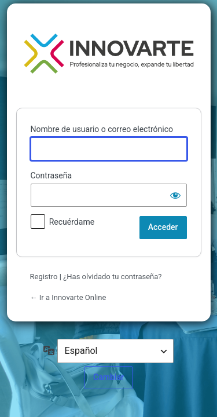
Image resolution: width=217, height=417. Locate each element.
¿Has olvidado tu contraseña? (112, 276)
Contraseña (51, 175)
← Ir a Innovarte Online (68, 297)
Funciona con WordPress (108, 53)
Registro (44, 276)
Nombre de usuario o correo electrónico (102, 129)
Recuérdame (71, 221)
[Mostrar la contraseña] (175, 195)
